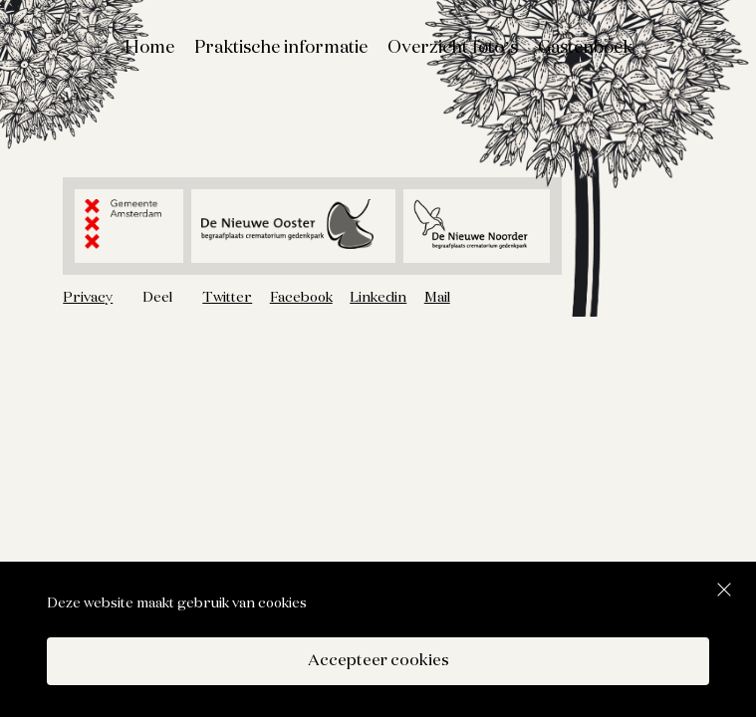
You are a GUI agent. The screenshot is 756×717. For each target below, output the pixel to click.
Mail (437, 298)
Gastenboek (585, 48)
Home (149, 48)
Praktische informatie (281, 48)
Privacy (88, 298)
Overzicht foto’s (452, 48)
